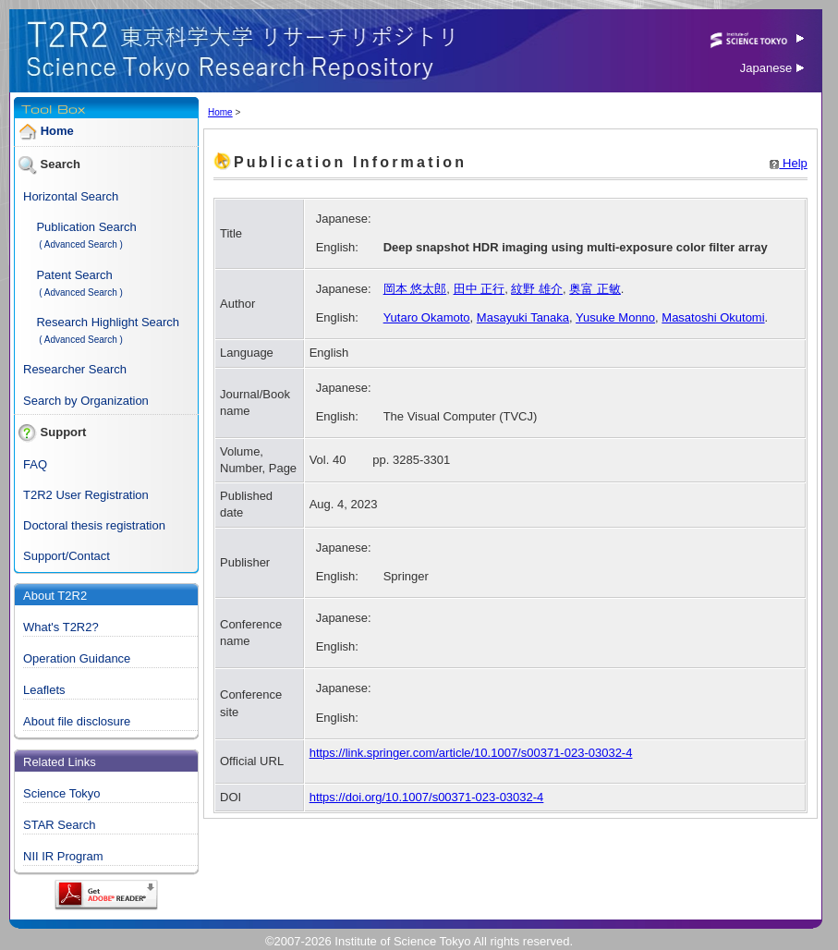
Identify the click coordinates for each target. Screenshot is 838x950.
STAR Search (59, 825)
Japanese (772, 68)
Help (788, 163)
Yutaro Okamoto (426, 317)
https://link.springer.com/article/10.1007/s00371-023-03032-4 (471, 753)
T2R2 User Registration (86, 495)
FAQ (35, 464)
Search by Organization (86, 401)
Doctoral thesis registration (94, 525)
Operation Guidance (76, 658)
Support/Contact (66, 556)
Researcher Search (75, 369)
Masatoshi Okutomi (713, 317)
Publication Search (86, 227)
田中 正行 (479, 289)
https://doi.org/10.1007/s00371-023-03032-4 (427, 797)
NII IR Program (63, 856)
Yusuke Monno (615, 317)
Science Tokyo (62, 793)
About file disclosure (76, 721)
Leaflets (44, 690)
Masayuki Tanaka (523, 317)
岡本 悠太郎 (415, 289)
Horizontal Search (70, 196)
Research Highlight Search (107, 322)
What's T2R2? (61, 627)
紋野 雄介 (537, 289)
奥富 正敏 (595, 289)
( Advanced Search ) (81, 244)
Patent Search (74, 275)
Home (57, 131)
